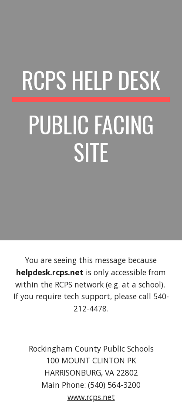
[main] (91, 120)
